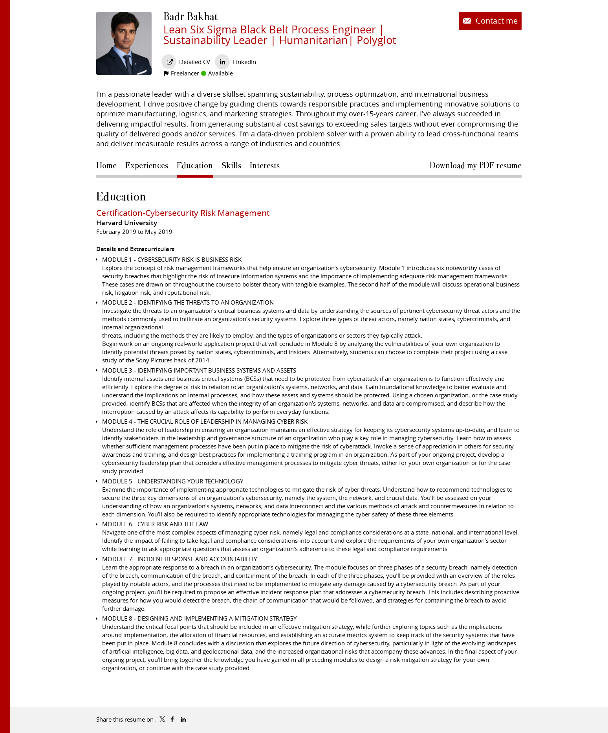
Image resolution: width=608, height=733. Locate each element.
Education (121, 196)
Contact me (496, 21)
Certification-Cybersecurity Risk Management (182, 212)
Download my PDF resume (476, 165)
